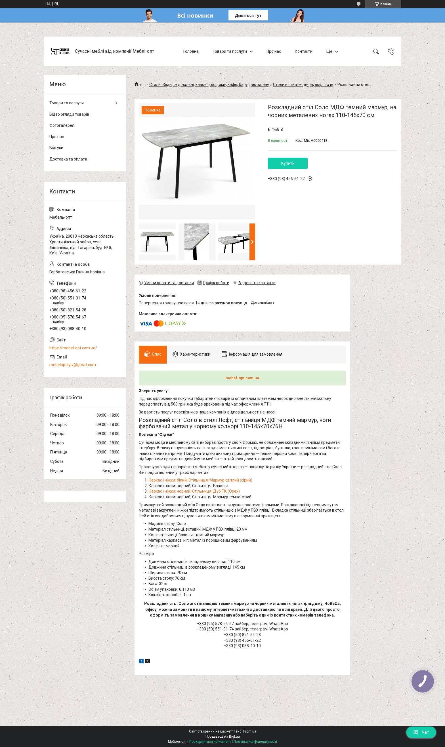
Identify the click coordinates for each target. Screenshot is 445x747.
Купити (288, 163)
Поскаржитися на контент (210, 742)
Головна (191, 51)
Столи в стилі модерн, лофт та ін (303, 84)
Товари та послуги (230, 51)
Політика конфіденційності (255, 742)
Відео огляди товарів (69, 114)
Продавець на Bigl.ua (222, 736)
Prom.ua (249, 731)
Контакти (303, 51)
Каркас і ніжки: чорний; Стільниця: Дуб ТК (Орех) (194, 491)
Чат (421, 732)
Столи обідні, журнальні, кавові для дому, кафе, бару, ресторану (209, 84)
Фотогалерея (61, 125)
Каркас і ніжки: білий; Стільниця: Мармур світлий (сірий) (200, 480)
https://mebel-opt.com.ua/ (73, 348)
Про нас (273, 51)
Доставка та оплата (68, 159)
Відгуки (56, 147)
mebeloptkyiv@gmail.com (72, 364)
